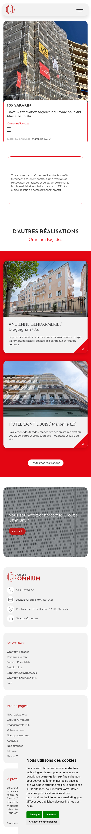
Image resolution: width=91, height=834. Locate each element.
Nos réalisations (17, 714)
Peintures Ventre (17, 657)
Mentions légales (17, 823)
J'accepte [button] (34, 814)
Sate (9, 683)
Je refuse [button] (51, 814)
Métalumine (14, 667)
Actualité (12, 740)
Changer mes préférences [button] (43, 821)
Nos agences (15, 745)
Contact (17, 531)
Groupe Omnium (18, 719)
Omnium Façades (18, 651)
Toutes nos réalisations (45, 463)
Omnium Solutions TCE (22, 678)
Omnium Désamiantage (22, 672)
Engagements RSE (18, 725)
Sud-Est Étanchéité (18, 662)
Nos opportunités (18, 735)
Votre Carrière (16, 730)
